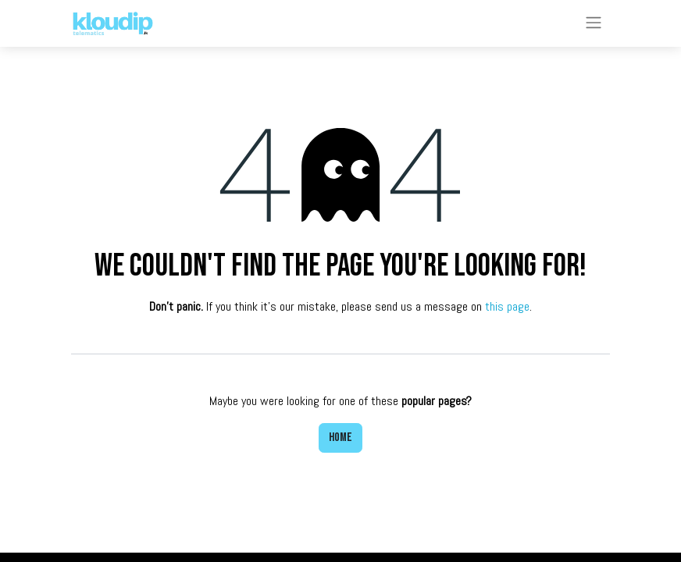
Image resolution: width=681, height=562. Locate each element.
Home (340, 437)
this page (507, 306)
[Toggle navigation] (593, 23)
